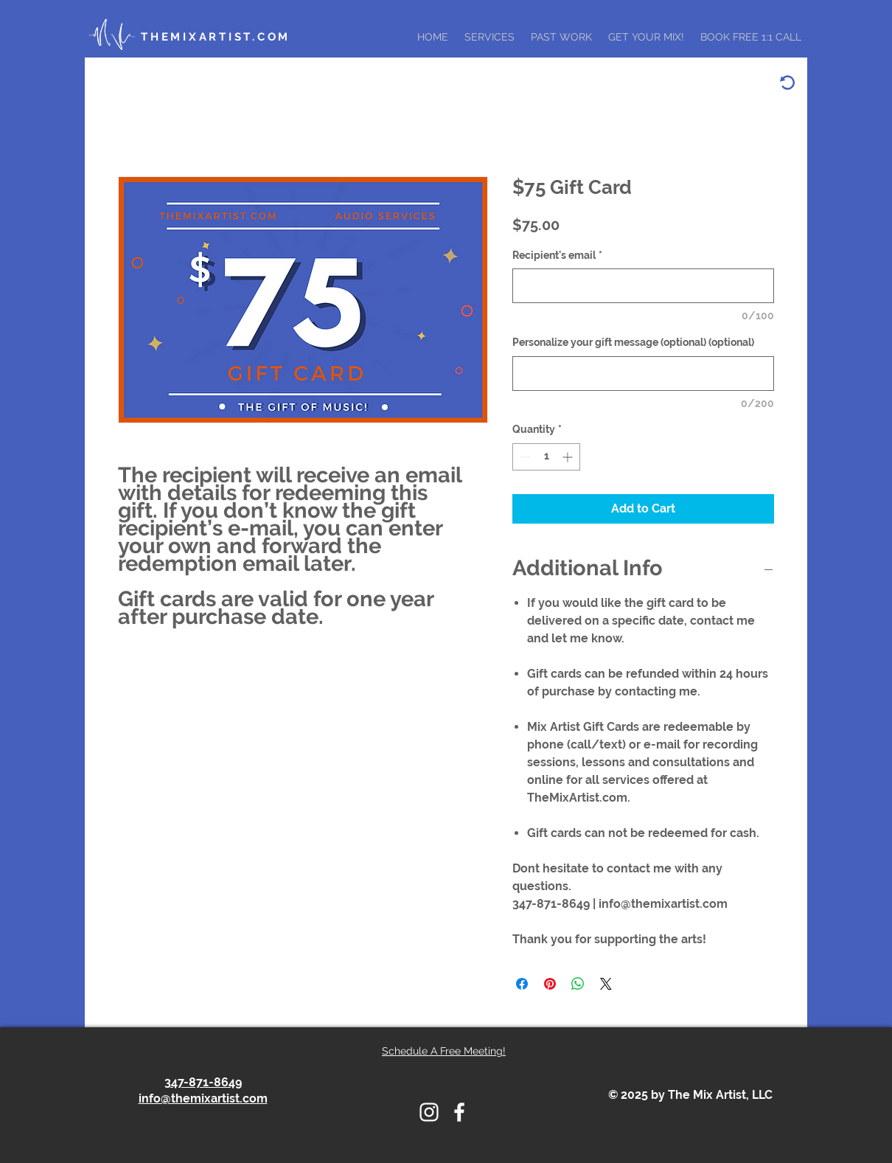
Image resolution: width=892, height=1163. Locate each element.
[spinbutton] (546, 457)
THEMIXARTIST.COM (215, 37)
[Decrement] (524, 457)
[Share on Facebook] (522, 984)
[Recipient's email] (643, 285)
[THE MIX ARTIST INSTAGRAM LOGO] (429, 1112)
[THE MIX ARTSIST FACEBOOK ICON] (459, 1112)
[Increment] (569, 457)
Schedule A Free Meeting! (444, 1051)
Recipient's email (557, 255)
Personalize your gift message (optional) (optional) (633, 342)
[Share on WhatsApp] (578, 984)
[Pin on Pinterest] (550, 984)
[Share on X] (606, 984)
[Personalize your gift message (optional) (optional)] (643, 373)
